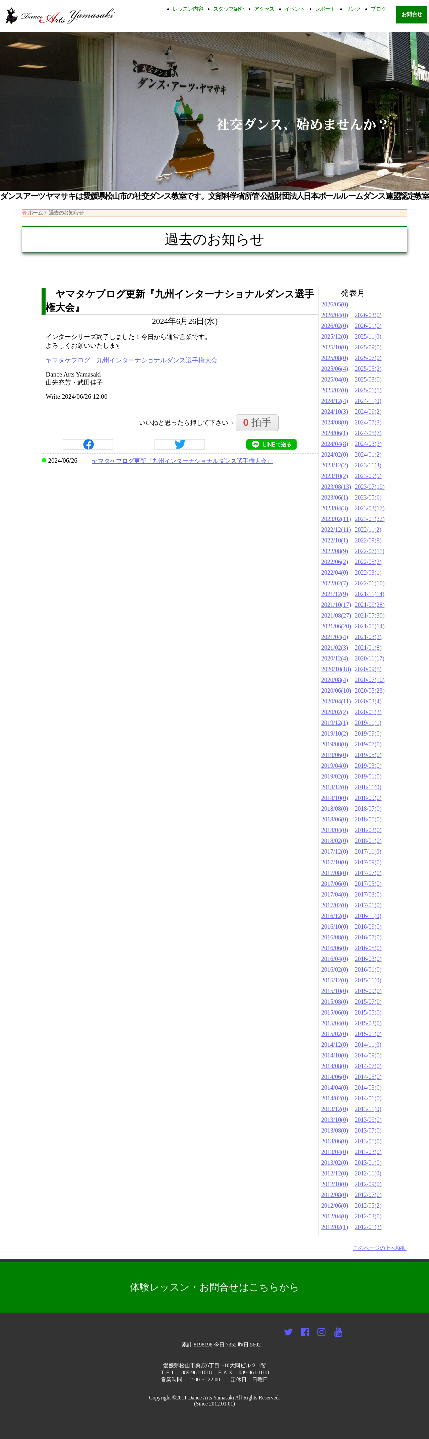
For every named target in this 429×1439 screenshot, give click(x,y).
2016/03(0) (368, 959)
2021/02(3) (334, 647)
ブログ (378, 9)
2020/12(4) (334, 658)
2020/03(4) (368, 701)
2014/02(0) (334, 1098)
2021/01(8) (368, 647)
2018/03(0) (368, 830)
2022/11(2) (368, 529)
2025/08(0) (334, 358)
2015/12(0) (334, 980)
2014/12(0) (334, 1044)
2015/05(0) (368, 1012)
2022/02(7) (334, 583)
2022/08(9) (334, 551)
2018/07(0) (368, 808)
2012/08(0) (334, 1195)
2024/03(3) (368, 444)
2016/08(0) (334, 937)
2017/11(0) (368, 851)
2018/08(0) (334, 808)
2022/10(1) (334, 540)
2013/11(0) (368, 1109)
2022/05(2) (368, 562)
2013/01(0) (368, 1162)
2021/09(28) (370, 604)
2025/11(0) (368, 336)
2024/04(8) (334, 444)
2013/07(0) (368, 1130)
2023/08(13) (336, 486)
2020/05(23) (370, 690)
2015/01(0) (368, 1034)
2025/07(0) (368, 358)
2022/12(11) (336, 529)
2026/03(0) (368, 315)
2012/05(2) (368, 1205)
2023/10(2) (334, 476)
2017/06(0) (334, 883)
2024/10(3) (334, 411)
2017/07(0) (368, 873)
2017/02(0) (334, 905)
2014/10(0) (334, 1055)
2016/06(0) (334, 948)
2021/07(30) (370, 615)
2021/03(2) (368, 637)
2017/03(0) (368, 894)
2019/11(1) (368, 723)
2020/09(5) (368, 669)
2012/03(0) (368, 1216)
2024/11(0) (368, 401)
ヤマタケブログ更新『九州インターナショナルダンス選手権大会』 (182, 461)
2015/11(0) (368, 980)
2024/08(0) (334, 422)
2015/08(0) (334, 1001)
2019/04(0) (334, 765)
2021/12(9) (334, 594)
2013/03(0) (368, 1152)
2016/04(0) (334, 959)
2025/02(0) (334, 390)
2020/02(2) (334, 712)
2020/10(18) (336, 669)
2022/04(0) (334, 572)
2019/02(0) (334, 776)
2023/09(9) (368, 476)
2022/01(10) (370, 583)
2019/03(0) (368, 765)
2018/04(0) (334, 830)
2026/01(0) (368, 326)
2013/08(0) (334, 1130)
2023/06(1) (334, 497)
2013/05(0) (368, 1141)
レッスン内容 (188, 9)
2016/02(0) (334, 969)
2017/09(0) (368, 862)
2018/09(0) (368, 798)
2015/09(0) (368, 991)
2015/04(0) (334, 1023)
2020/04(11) (336, 701)
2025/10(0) (334, 347)
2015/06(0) (334, 1012)
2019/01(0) (368, 776)
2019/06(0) (334, 755)
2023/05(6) (368, 497)
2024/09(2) (368, 411)
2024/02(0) (334, 454)
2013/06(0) (334, 1141)
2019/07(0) (368, 744)
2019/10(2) (334, 733)
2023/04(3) (334, 508)
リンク (353, 9)
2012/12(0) (334, 1173)
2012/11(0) (368, 1173)
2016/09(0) (368, 926)
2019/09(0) (368, 733)
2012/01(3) (368, 1227)
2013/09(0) (368, 1119)
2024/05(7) (368, 433)
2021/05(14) (370, 626)
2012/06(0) (334, 1205)
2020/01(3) (368, 712)
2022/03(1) (368, 572)
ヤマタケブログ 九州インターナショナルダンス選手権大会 (132, 360)
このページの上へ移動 (380, 1248)
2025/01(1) (368, 390)
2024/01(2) (368, 454)
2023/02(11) (336, 519)
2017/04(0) (334, 894)
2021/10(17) (336, 604)
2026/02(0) (334, 326)
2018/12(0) (334, 787)
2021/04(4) (334, 637)
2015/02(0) (334, 1034)
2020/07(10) (370, 680)
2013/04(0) (334, 1152)
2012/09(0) (368, 1184)
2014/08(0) (334, 1066)
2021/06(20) (336, 626)
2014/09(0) (368, 1055)
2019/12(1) (334, 723)
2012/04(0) (334, 1216)
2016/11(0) (368, 916)
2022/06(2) (334, 562)
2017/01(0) (368, 905)
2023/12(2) (334, 465)
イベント (295, 9)
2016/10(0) (334, 926)
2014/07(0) (368, 1066)
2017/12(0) (334, 851)
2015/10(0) (334, 991)
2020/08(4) (334, 680)
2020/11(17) (369, 658)
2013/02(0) (334, 1162)
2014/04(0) (334, 1087)
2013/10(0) (334, 1119)
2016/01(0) (368, 969)
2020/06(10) (336, 690)
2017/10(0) (334, 862)
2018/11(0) (368, 787)
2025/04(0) (334, 379)
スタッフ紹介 (228, 9)
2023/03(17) (370, 508)
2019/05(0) (368, 755)
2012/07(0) (368, 1195)
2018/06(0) (334, 819)
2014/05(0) (368, 1077)
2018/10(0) (334, 798)
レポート (325, 9)
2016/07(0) (368, 937)
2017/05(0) (368, 883)
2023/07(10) (370, 486)
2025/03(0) (368, 379)
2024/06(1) (334, 433)
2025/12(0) (334, 336)
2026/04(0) (334, 315)
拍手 (257, 422)
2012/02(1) (334, 1227)
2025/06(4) (334, 368)
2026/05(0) (334, 304)
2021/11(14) (369, 594)
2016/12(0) (334, 916)
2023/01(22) (370, 519)
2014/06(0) (334, 1077)
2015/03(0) (368, 1023)
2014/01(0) (368, 1098)
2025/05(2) (368, 368)
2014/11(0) (368, 1044)
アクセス (264, 9)
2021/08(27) (336, 615)
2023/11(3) (368, 465)
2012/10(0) (334, 1184)
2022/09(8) (368, 540)
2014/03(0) (368, 1087)
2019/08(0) (334, 744)
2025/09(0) (368, 347)
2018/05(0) (368, 819)
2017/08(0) (334, 873)
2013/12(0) (334, 1109)
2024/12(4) (334, 401)
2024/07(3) (368, 422)
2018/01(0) (368, 841)
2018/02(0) (334, 841)
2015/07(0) (368, 1001)
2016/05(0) (368, 948)
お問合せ (412, 14)
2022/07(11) (369, 551)
